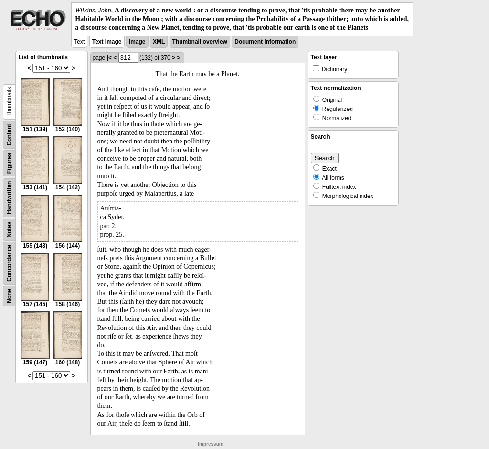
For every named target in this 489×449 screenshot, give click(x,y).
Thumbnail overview (199, 41)
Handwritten (9, 197)
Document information (265, 41)
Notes (9, 229)
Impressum (210, 444)
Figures (9, 163)
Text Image (107, 41)
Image (137, 41)
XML (159, 41)
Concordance (9, 263)
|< (109, 58)
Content (9, 134)
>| (179, 58)
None (9, 296)
